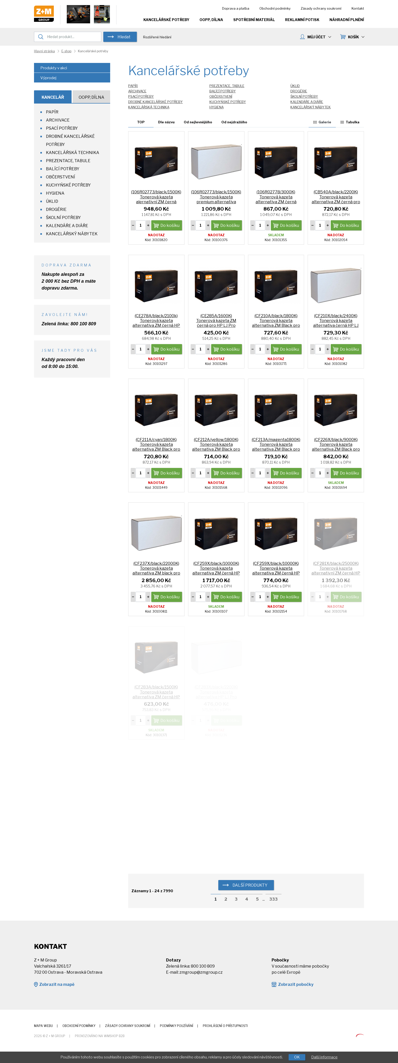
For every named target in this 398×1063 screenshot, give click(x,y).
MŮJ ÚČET (319, 37)
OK (297, 1057)
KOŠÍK (356, 37)
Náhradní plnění (346, 20)
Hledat (124, 37)
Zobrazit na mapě (56, 984)
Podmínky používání (176, 1026)
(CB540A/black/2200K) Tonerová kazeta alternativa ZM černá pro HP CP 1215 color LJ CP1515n (336, 202)
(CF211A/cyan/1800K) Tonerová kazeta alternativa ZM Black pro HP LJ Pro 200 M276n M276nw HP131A (156, 449)
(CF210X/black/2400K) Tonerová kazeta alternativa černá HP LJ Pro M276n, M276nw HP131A (336, 325)
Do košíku (169, 225)
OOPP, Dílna (211, 20)
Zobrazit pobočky (295, 984)
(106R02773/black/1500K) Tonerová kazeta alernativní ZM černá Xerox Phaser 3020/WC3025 (156, 202)
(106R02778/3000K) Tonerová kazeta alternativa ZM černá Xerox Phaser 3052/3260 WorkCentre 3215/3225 (276, 202)
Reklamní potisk (302, 20)
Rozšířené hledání (157, 37)
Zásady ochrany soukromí (321, 8)
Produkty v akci (53, 68)
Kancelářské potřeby (166, 20)
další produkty (250, 885)
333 (273, 899)
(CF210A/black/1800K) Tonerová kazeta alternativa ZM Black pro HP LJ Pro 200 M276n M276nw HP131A (276, 325)
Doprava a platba (235, 8)
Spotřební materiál (254, 20)
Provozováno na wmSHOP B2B (100, 1036)
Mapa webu (43, 1026)
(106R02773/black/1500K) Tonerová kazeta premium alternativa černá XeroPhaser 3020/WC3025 (216, 202)
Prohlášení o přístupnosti (225, 1026)
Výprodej (48, 78)
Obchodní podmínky (275, 8)
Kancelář (53, 97)
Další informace (324, 1057)
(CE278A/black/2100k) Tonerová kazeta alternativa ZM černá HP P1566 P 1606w (156, 323)
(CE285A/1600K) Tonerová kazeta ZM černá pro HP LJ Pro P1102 (216, 323)
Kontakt (358, 8)
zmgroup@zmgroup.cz (201, 972)
